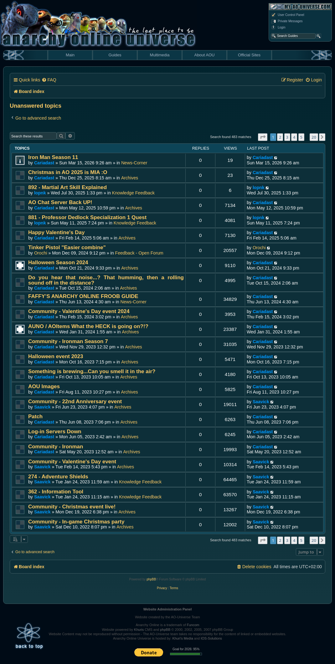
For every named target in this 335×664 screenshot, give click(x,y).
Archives (129, 177)
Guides (114, 55)
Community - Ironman (55, 447)
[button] (262, 137)
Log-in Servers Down (54, 432)
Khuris (139, 629)
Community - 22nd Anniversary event (75, 401)
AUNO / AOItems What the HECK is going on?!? (88, 326)
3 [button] (287, 137)
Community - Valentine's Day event (72, 462)
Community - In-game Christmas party (76, 522)
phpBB (151, 579)
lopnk (40, 192)
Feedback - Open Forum (139, 252)
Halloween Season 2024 (58, 262)
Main (70, 55)
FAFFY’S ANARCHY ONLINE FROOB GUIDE (83, 296)
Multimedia (160, 55)
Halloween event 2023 (55, 356)
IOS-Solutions (211, 638)
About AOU (204, 55)
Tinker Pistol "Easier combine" (67, 247)
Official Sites (249, 55)
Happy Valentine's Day (56, 232)
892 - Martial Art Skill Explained (67, 187)
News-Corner (134, 162)
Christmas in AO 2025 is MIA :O (67, 172)
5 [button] (301, 137)
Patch (35, 417)
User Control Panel (287, 15)
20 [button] (314, 137)
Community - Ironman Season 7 (68, 341)
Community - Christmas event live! (72, 507)
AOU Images (44, 386)
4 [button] (294, 137)
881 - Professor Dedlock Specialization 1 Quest (87, 217)
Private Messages (286, 21)
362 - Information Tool (55, 492)
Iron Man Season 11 (53, 157)
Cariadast (44, 162)
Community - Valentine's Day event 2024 (79, 311)
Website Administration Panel (167, 609)
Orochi (40, 252)
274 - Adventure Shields (58, 477)
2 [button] (280, 137)
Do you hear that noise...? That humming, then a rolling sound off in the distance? (106, 280)
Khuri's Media (182, 638)
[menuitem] (49, 80)
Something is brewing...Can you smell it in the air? (91, 371)
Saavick (42, 406)
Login (278, 27)
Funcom (193, 625)
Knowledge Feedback (133, 192)
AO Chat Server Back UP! (60, 202)
